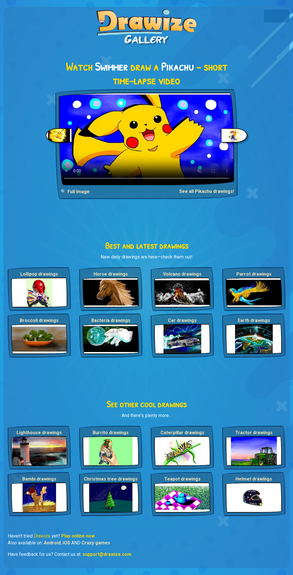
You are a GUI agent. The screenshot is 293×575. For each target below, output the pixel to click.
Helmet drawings (253, 479)
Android (52, 543)
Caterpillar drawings (182, 432)
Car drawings (182, 320)
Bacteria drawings (110, 320)
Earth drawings (254, 320)
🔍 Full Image (75, 191)
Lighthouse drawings (39, 432)
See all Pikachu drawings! (206, 191)
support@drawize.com (106, 554)
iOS (66, 543)
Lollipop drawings (39, 274)
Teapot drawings (182, 479)
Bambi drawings (39, 479)
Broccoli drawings (39, 320)
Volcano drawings (182, 274)
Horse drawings (111, 274)
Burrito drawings (111, 432)
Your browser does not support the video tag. (146, 139)
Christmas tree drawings (111, 479)
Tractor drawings (254, 432)
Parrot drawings (254, 274)
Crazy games (96, 543)
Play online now (78, 536)
